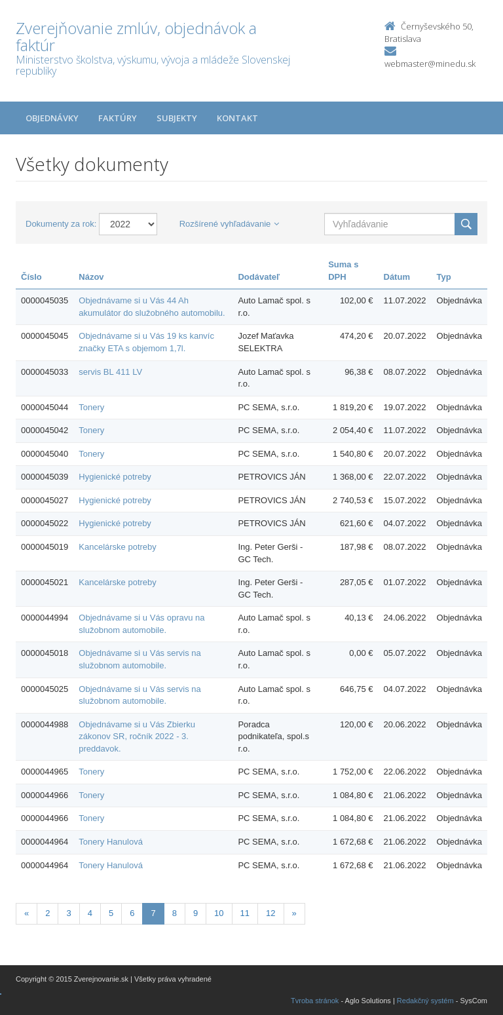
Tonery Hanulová (111, 842)
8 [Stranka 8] (174, 913)
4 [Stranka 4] (90, 913)
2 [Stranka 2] (47, 913)
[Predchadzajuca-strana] (26, 914)
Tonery (91, 407)
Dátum (397, 277)
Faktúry (117, 118)
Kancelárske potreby (118, 547)
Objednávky (52, 118)
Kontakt (237, 118)
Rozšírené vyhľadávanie (229, 224)
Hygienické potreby (115, 477)
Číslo (31, 277)
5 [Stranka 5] (111, 913)
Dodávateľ (259, 277)
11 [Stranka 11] (245, 913)
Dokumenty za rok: (61, 224)
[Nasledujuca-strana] (294, 914)
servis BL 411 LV (110, 372)
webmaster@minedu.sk (429, 63)
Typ (444, 277)
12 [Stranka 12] (270, 913)
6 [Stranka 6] (132, 913)
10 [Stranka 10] (218, 913)
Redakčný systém (425, 1001)
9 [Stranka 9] (195, 913)
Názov (91, 277)
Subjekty (177, 118)
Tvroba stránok (315, 1001)
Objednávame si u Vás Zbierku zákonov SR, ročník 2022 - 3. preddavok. (137, 736)
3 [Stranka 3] (68, 913)
